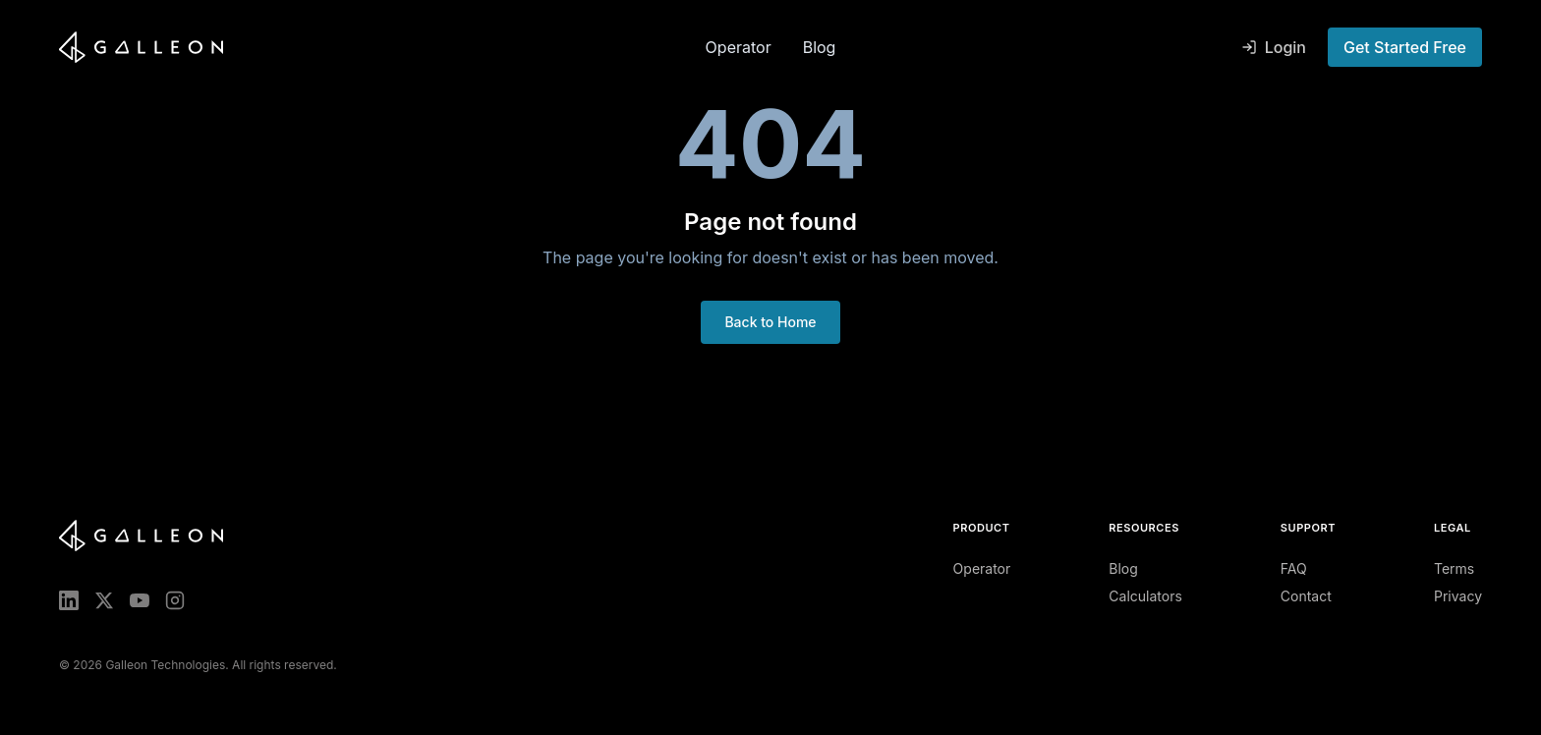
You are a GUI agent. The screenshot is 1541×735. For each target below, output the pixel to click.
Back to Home (770, 321)
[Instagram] (175, 600)
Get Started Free (1404, 47)
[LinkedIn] (69, 600)
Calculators (1145, 596)
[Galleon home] (374, 47)
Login (1273, 47)
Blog (819, 47)
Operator (738, 47)
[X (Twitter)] (104, 600)
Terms (1454, 568)
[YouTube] (139, 600)
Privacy (1458, 596)
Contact (1306, 596)
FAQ (1294, 568)
